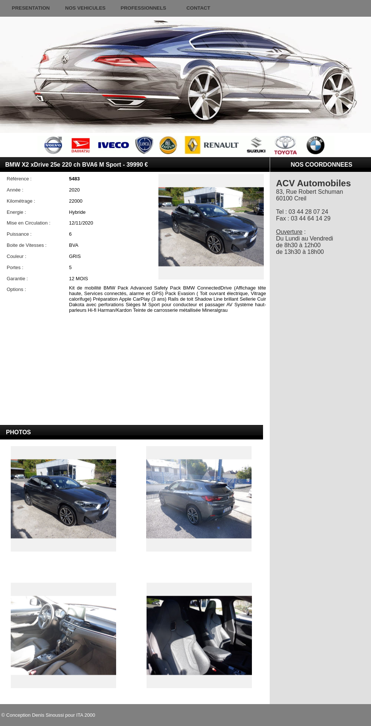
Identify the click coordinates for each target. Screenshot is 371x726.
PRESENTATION (31, 8)
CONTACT (198, 8)
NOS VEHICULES (85, 8)
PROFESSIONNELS (143, 8)
